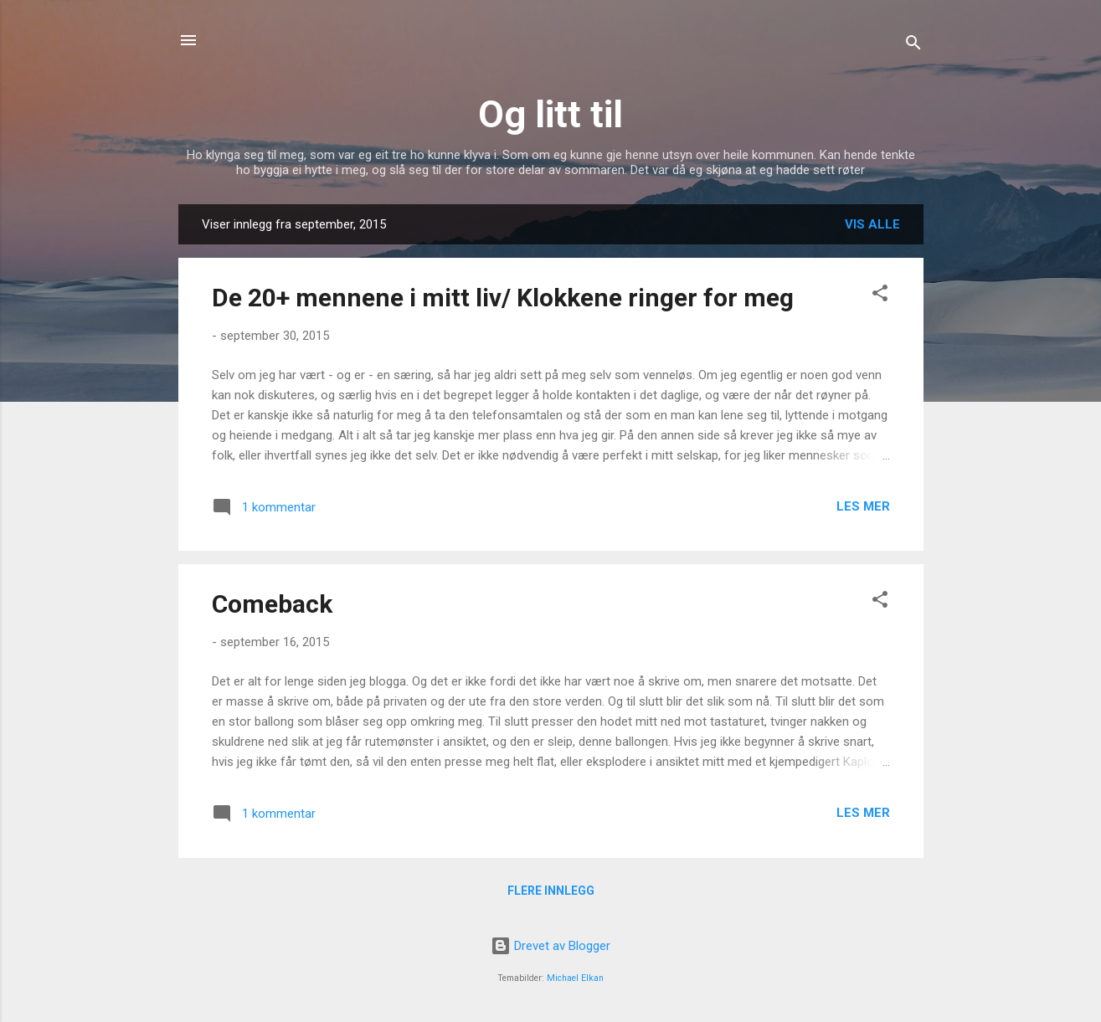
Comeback (272, 604)
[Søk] (913, 45)
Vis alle (872, 224)
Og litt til (550, 114)
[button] (880, 296)
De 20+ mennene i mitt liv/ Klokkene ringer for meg (503, 297)
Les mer (863, 506)
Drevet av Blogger (550, 945)
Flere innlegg (550, 890)
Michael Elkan (575, 978)
